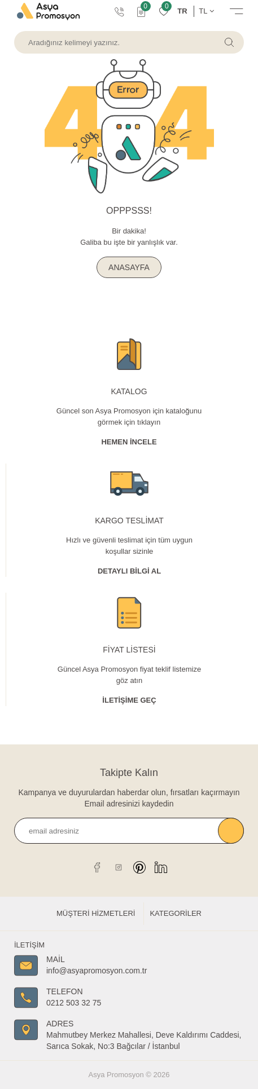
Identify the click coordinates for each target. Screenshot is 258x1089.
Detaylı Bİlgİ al (129, 571)
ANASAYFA (129, 267)
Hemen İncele (128, 442)
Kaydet (231, 831)
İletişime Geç (129, 700)
